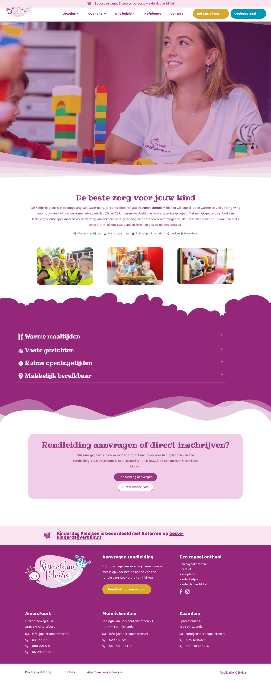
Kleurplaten (188, 574)
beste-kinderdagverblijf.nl (156, 4)
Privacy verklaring (38, 672)
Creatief (185, 569)
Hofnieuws (152, 15)
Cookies (69, 672)
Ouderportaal (245, 15)
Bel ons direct (208, 15)
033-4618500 (42, 640)
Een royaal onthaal (193, 564)
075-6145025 (196, 640)
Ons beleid (123, 15)
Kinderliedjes (189, 579)
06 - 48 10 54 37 (120, 646)
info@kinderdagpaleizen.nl (128, 634)
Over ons (95, 15)
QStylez (240, 673)
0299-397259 (119, 640)
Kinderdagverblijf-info (196, 584)
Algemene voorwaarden (104, 672)
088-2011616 (41, 646)
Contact (177, 15)
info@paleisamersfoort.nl (50, 634)
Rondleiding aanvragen (126, 589)
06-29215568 (41, 652)
